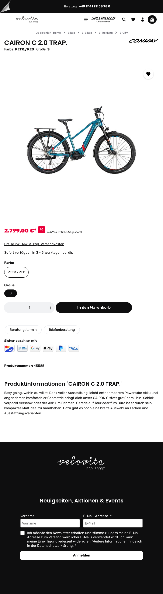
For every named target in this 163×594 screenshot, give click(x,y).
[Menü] (86, 19)
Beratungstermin (23, 330)
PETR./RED (16, 272)
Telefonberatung (62, 330)
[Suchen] (124, 19)
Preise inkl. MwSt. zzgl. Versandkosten (34, 244)
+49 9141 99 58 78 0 (94, 6)
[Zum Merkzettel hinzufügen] (148, 74)
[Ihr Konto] (142, 19)
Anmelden (81, 555)
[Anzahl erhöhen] (50, 307)
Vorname (27, 516)
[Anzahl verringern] (8, 307)
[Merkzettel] (133, 19)
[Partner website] (103, 19)
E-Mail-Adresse (96, 516)
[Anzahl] (29, 307)
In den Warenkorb (94, 307)
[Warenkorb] (152, 19)
